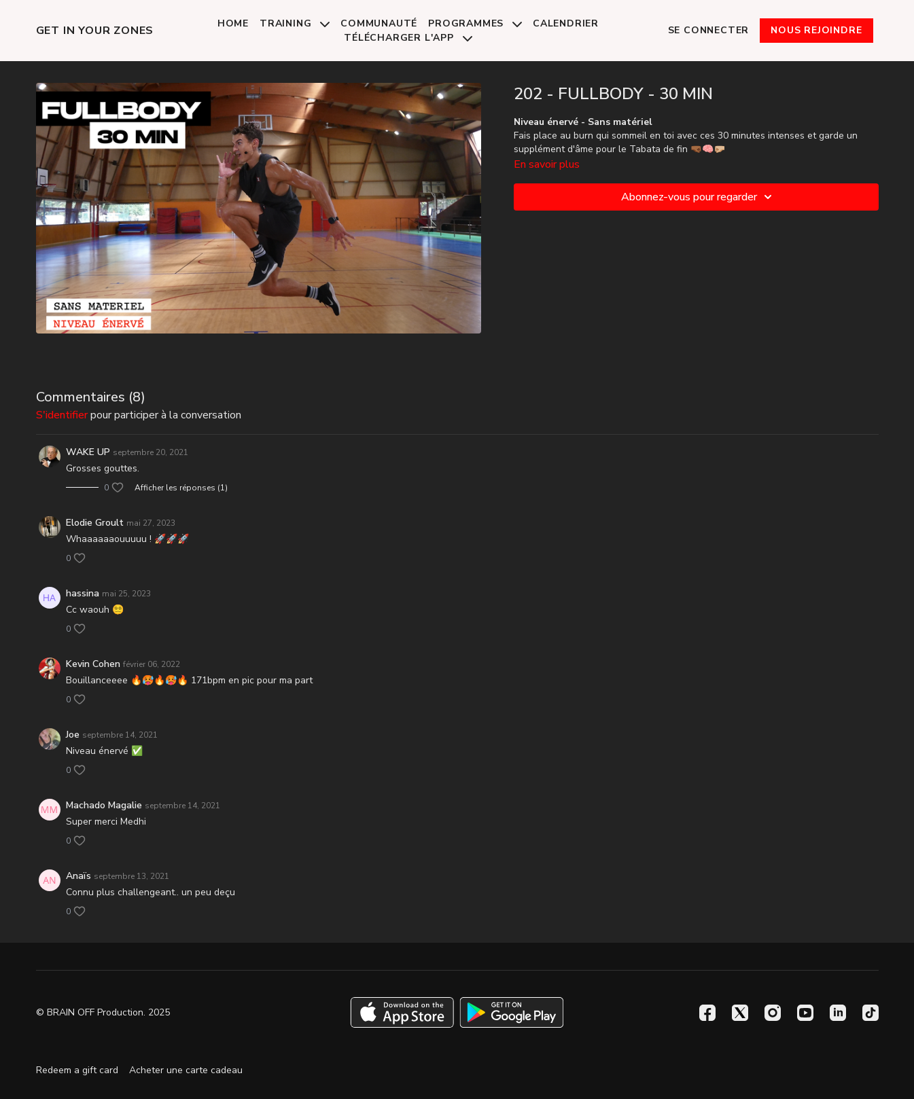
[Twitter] (740, 1013)
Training (295, 23)
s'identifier (62, 415)
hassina (82, 593)
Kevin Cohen (93, 663)
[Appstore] (402, 1012)
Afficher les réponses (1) (181, 487)
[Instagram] (772, 1013)
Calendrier (566, 23)
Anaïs (78, 875)
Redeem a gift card (77, 1070)
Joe (73, 734)
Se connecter (709, 30)
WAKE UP (88, 452)
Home (233, 23)
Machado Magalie (104, 805)
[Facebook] (707, 1013)
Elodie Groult (95, 522)
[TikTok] (870, 1013)
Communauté (378, 23)
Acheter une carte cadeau (186, 1070)
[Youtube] (805, 1013)
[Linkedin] (838, 1013)
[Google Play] (511, 1012)
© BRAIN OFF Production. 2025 (103, 1012)
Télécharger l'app (408, 37)
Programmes (475, 23)
